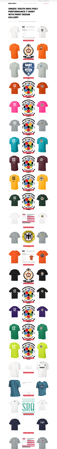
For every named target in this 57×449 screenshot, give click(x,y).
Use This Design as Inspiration (28, 40)
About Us (28, 3)
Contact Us (35, 3)
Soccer (12, 21)
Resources (31, 3)
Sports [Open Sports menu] (25, 3)
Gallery (16, 21)
